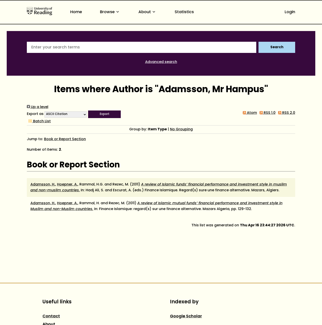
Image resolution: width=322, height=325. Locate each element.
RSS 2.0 (285, 113)
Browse (110, 12)
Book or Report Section (65, 139)
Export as (35, 114)
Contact (51, 316)
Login (290, 12)
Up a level (37, 107)
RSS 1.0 (266, 113)
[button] (104, 114)
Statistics (184, 12)
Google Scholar (186, 316)
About (147, 12)
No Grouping (181, 129)
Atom (249, 113)
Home (76, 12)
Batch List (39, 121)
